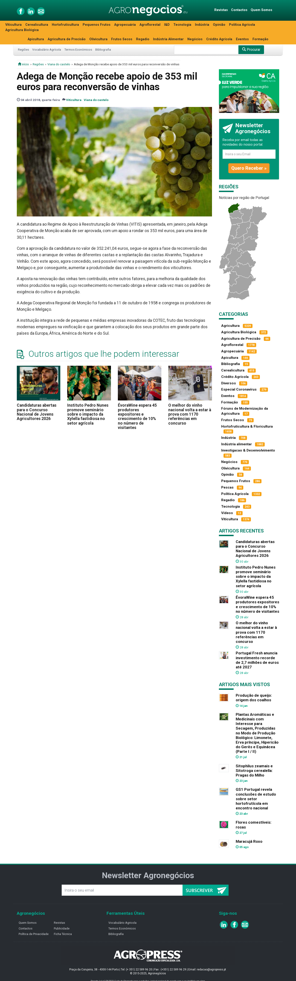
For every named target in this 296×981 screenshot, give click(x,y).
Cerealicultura (36, 25)
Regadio (142, 39)
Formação (260, 39)
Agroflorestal (149, 25)
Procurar (251, 49)
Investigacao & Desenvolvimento (248, 450)
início (23, 64)
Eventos (242, 39)
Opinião (219, 25)
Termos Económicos (78, 49)
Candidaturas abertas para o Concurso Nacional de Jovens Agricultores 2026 (36, 412)
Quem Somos (261, 10)
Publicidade (62, 928)
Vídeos (227, 513)
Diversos (228, 383)
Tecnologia (182, 25)
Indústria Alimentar (168, 39)
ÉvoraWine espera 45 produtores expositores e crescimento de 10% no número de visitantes (137, 416)
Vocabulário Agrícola (46, 49)
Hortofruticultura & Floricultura (247, 426)
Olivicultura (98, 39)
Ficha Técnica (63, 934)
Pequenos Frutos (96, 25)
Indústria (202, 25)
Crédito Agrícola (219, 39)
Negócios (195, 39)
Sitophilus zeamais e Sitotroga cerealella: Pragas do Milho (254, 770)
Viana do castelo (58, 64)
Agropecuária (125, 25)
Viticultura (13, 25)
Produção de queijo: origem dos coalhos (254, 697)
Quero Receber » (249, 168)
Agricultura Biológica (22, 30)
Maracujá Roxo (249, 841)
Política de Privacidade (34, 934)
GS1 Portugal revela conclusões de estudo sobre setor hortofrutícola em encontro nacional (256, 798)
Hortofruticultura (65, 25)
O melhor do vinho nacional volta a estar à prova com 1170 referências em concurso (189, 414)
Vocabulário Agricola (122, 922)
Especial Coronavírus (239, 389)
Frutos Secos (121, 39)
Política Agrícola (242, 25)
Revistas (221, 10)
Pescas (227, 487)
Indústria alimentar (236, 444)
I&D (167, 25)
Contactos (239, 10)
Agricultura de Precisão (67, 39)
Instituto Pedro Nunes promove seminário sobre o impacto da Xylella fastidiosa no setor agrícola (87, 414)
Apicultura (36, 39)
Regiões (23, 49)
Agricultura (230, 326)
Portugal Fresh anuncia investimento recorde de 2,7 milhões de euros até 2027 (257, 660)
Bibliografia (103, 49)
